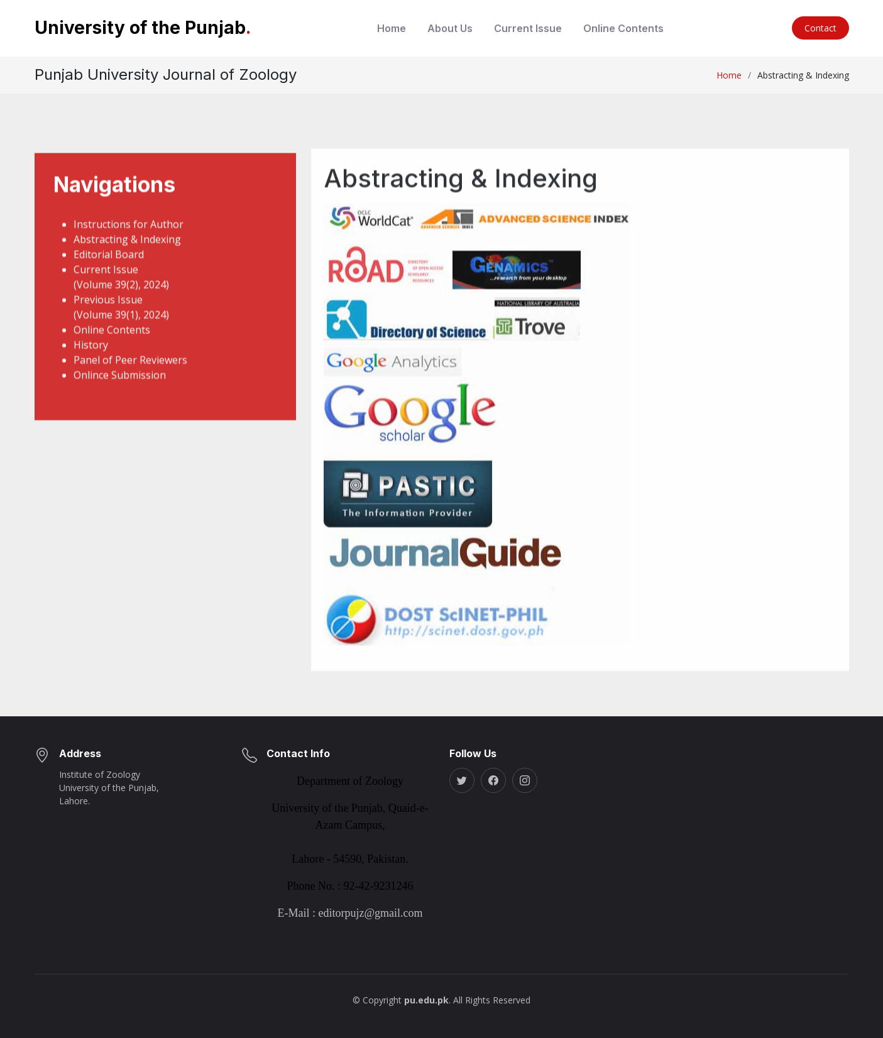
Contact (820, 28)
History (91, 357)
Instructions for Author (129, 236)
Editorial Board (109, 266)
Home (391, 28)
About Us (450, 28)
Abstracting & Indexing (127, 251)
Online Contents (623, 28)
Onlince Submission (120, 387)
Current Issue (528, 28)
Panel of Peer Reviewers (130, 372)
